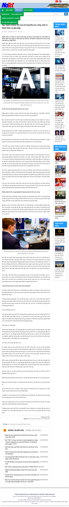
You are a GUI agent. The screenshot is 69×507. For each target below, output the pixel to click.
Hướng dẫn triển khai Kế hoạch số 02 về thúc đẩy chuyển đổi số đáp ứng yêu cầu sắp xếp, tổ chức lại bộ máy (60, 86)
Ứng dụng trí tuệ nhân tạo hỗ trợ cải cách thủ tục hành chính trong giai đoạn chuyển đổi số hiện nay (60, 104)
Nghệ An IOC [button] (6, 14)
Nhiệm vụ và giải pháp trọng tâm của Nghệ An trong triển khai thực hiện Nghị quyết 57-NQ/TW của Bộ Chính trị (60, 122)
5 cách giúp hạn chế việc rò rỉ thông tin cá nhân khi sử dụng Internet (60, 52)
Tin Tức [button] (19, 10)
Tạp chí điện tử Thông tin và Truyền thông (39, 418)
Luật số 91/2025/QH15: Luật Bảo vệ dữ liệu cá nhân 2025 (60, 38)
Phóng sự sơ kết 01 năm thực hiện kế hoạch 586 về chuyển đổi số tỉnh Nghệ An (60, 240)
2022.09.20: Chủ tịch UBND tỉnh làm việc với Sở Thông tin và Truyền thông (59, 255)
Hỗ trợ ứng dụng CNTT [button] (9, 22)
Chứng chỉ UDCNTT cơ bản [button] (10, 18)
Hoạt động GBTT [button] (17, 14)
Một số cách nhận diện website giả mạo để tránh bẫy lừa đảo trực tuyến (60, 68)
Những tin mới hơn (16, 430)
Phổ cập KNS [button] (28, 10)
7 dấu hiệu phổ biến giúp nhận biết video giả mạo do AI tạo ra (60, 138)
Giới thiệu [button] (10, 10)
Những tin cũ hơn (33, 430)
